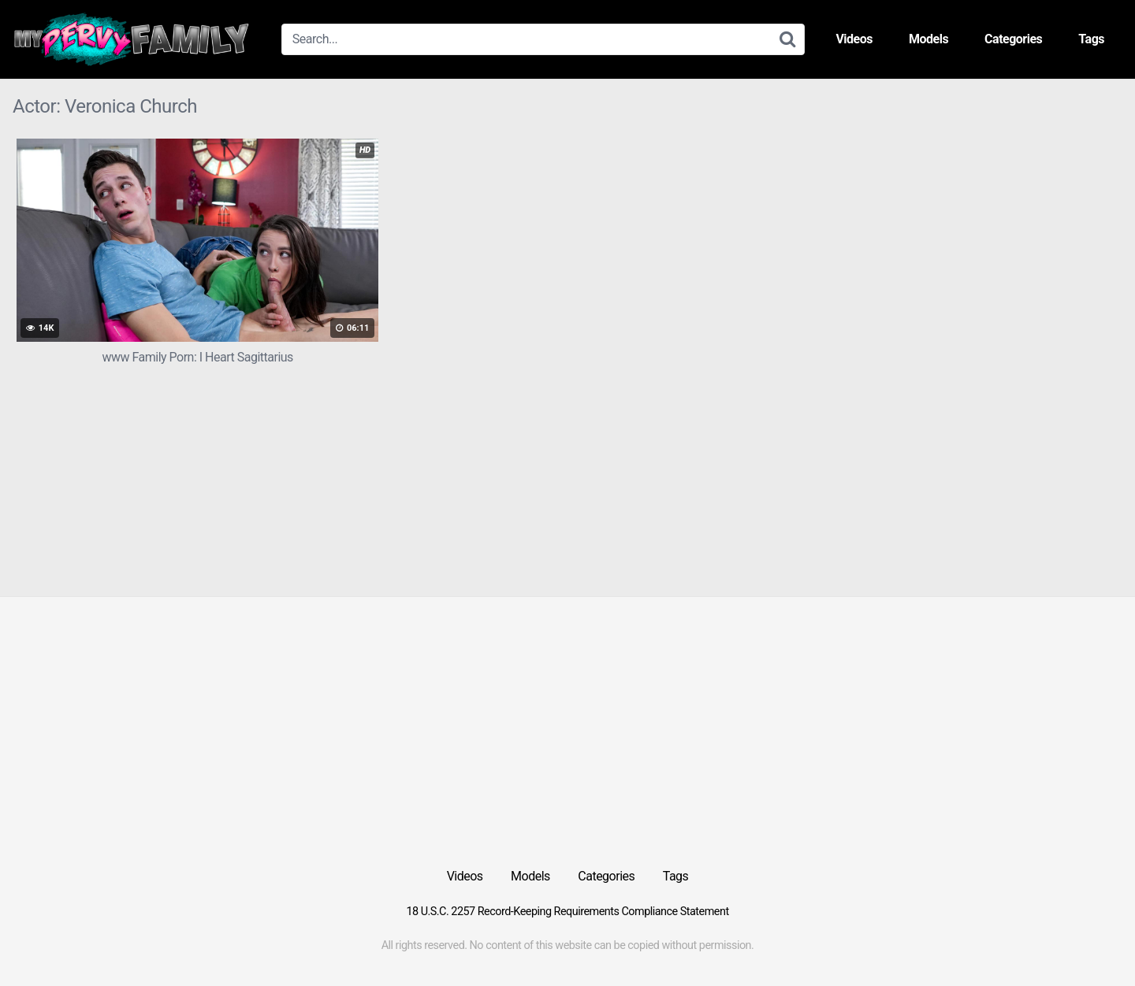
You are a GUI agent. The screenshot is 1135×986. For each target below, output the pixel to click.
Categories (1013, 39)
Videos (854, 39)
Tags (1091, 39)
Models (928, 39)
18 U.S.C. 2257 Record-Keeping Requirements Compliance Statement (567, 911)
